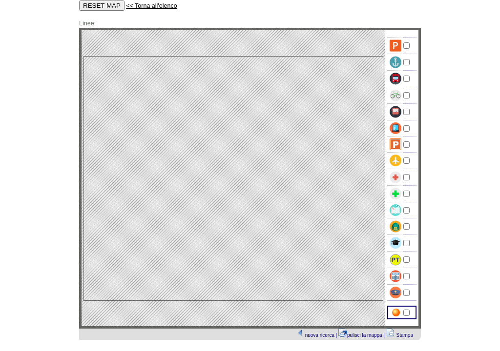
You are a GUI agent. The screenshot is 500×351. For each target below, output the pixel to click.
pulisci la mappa (365, 335)
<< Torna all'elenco (151, 5)
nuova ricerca (320, 335)
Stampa (404, 335)
